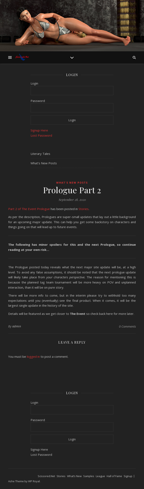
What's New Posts (44, 163)
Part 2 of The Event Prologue (29, 209)
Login (34, 83)
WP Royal (34, 481)
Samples (88, 476)
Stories (84, 209)
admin (16, 326)
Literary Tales (40, 154)
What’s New (74, 476)
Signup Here (39, 130)
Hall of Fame (114, 476)
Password (38, 101)
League (100, 476)
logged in (33, 356)
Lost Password (41, 135)
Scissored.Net (46, 476)
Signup (128, 476)
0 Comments (127, 326)
